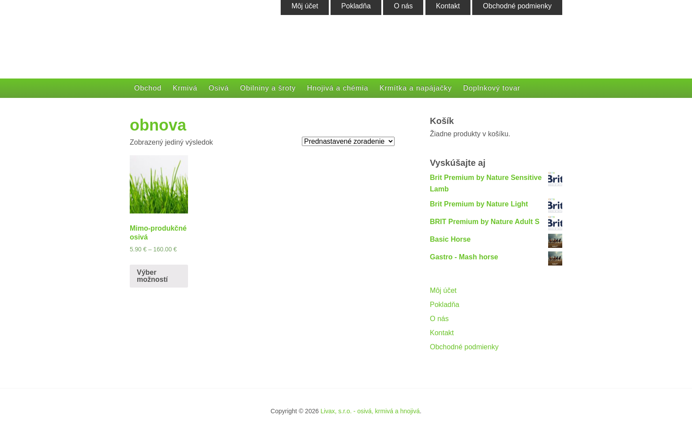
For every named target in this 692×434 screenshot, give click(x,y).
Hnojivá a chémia (338, 88)
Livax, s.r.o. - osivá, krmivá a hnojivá (370, 411)
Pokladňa (444, 304)
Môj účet (443, 290)
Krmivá (185, 88)
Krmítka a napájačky (416, 88)
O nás (439, 318)
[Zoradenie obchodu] (348, 141)
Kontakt (442, 333)
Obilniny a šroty (268, 88)
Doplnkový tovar (491, 88)
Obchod (148, 88)
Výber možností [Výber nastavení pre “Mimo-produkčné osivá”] (152, 276)
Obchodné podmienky (464, 347)
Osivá (219, 88)
